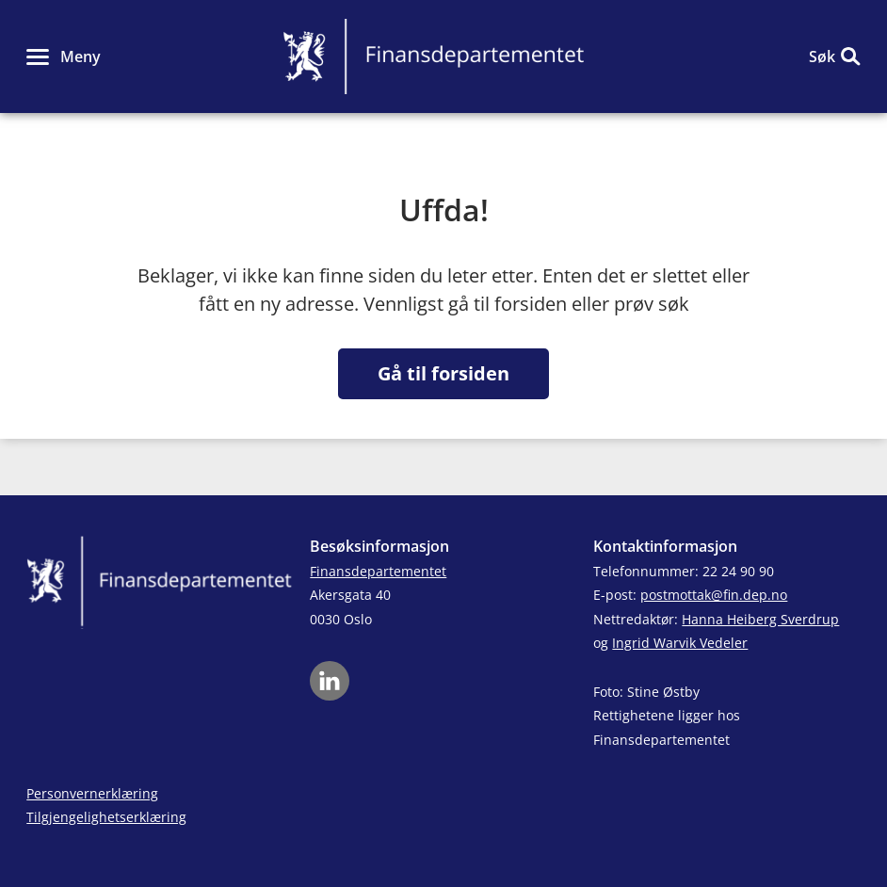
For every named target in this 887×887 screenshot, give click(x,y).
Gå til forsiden (443, 373)
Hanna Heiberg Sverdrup (760, 619)
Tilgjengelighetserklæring (106, 817)
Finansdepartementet (378, 571)
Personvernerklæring (92, 793)
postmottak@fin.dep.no (713, 595)
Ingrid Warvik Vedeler (680, 643)
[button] (63, 56)
